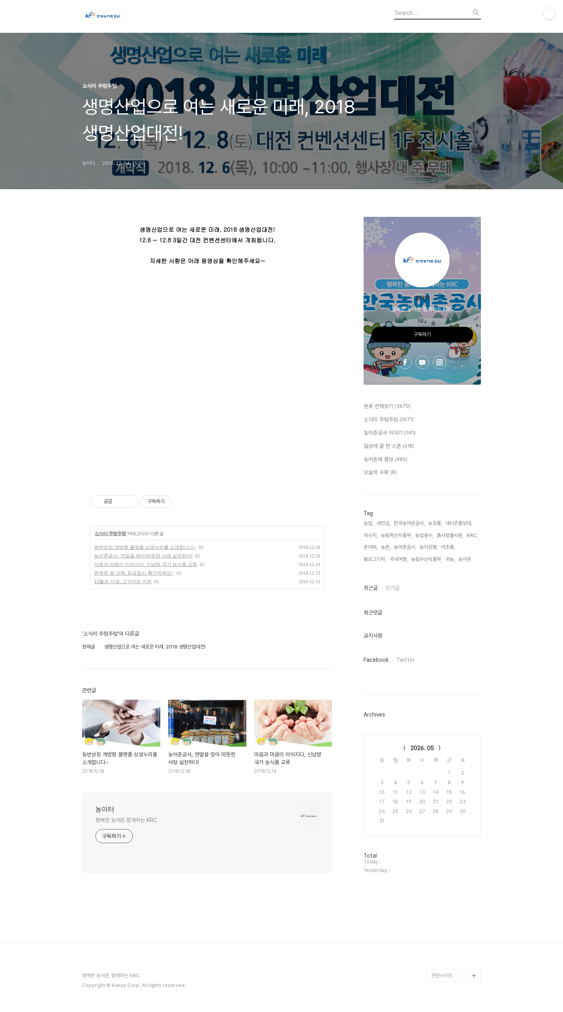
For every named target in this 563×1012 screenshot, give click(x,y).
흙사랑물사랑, (450, 535)
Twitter (405, 660)
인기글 (392, 588)
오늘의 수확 (380, 472)
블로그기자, (375, 559)
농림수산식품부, (426, 559)
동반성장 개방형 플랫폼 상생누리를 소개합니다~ (145, 547)
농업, (368, 523)
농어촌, (465, 559)
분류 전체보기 (387, 406)
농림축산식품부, (396, 535)
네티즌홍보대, (458, 523)
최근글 (371, 588)
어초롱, (448, 547)
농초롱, (435, 523)
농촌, (386, 547)
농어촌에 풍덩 (385, 460)
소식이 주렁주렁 (110, 533)
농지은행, (429, 547)
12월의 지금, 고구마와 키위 (123, 581)
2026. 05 (422, 748)
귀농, (450, 559)
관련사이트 (442, 975)
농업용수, (424, 535)
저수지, (371, 535)
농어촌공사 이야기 (390, 433)
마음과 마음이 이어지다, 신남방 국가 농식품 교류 (145, 564)
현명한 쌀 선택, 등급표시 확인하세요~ (134, 573)
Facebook (376, 660)
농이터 (104, 809)
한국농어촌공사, (409, 523)
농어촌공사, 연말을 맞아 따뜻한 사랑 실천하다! (143, 556)
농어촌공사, (405, 547)
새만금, (384, 523)
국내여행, (398, 559)
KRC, (472, 535)
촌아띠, (371, 547)
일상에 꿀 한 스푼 (389, 446)
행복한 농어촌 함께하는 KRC (126, 820)
